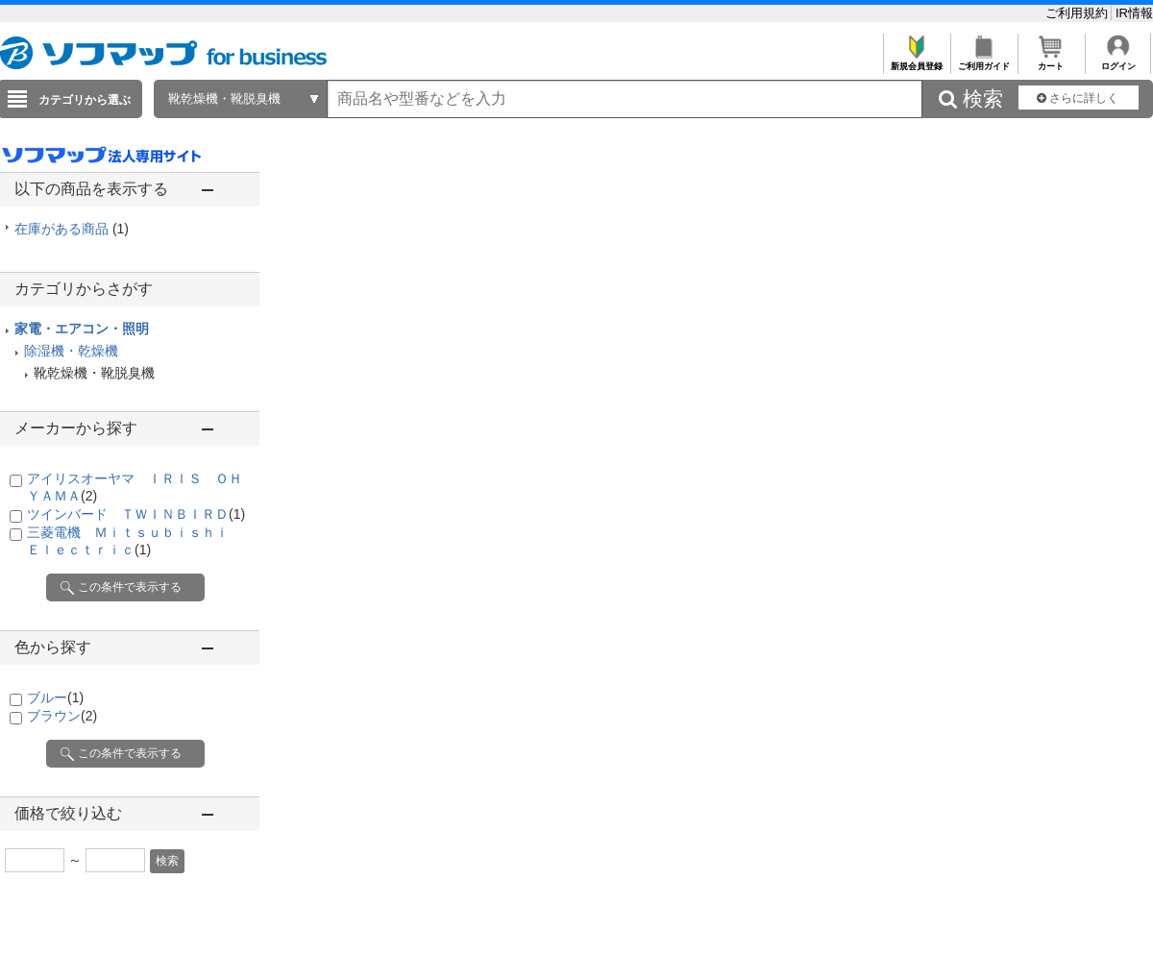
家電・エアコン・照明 (81, 328)
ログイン (1118, 61)
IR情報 (1134, 13)
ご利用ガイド (983, 61)
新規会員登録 (916, 61)
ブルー (55, 697)
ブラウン (62, 715)
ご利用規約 (1078, 13)
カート (1050, 61)
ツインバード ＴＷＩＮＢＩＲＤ (136, 514)
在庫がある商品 (71, 228)
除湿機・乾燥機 (71, 350)
